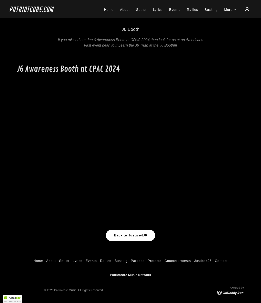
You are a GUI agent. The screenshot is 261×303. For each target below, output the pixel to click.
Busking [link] (211, 9)
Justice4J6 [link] (203, 261)
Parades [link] (138, 261)
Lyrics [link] (158, 9)
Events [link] (174, 9)
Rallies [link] (192, 9)
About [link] (125, 9)
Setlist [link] (141, 9)
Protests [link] (154, 261)
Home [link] (109, 9)
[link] (43, 11)
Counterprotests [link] (178, 261)
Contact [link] (221, 261)
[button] (230, 9)
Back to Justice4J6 (130, 235)
